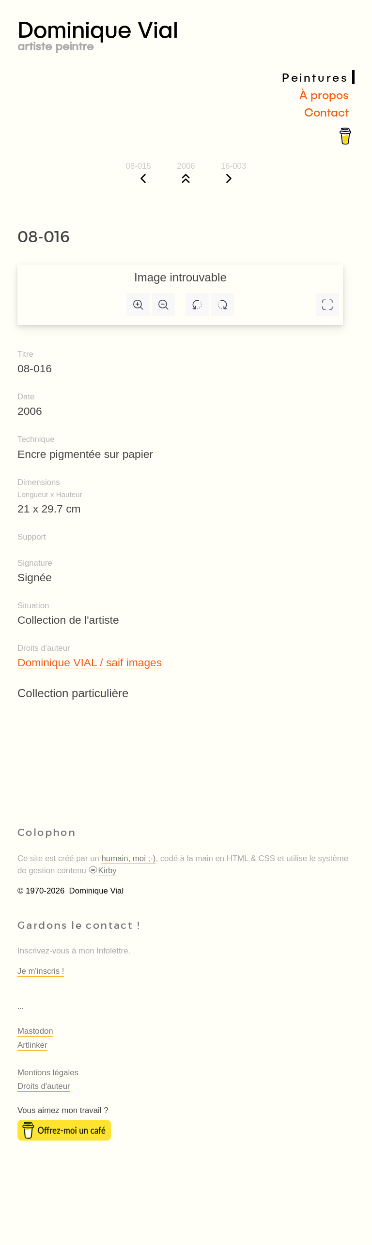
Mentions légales (47, 1072)
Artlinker (32, 1045)
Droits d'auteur (43, 1086)
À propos (324, 95)
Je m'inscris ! (40, 971)
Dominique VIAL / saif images (89, 662)
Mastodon (35, 1031)
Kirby (102, 870)
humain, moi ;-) (129, 858)
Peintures (315, 77)
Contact (326, 112)
